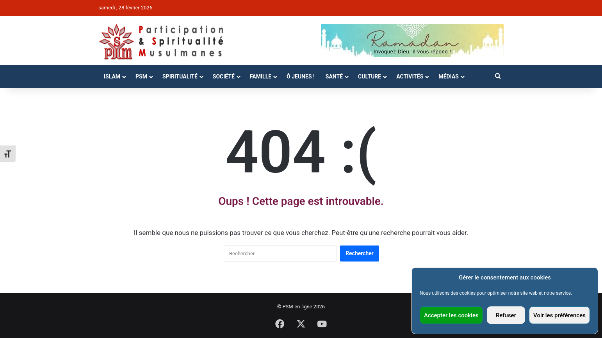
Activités (409, 76)
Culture (369, 76)
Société (224, 76)
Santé (334, 76)
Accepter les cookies (451, 315)
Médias (448, 76)
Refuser (506, 315)
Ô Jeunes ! (301, 76)
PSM (141, 76)
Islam (112, 76)
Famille (260, 76)
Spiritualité (180, 76)
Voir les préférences (559, 315)
